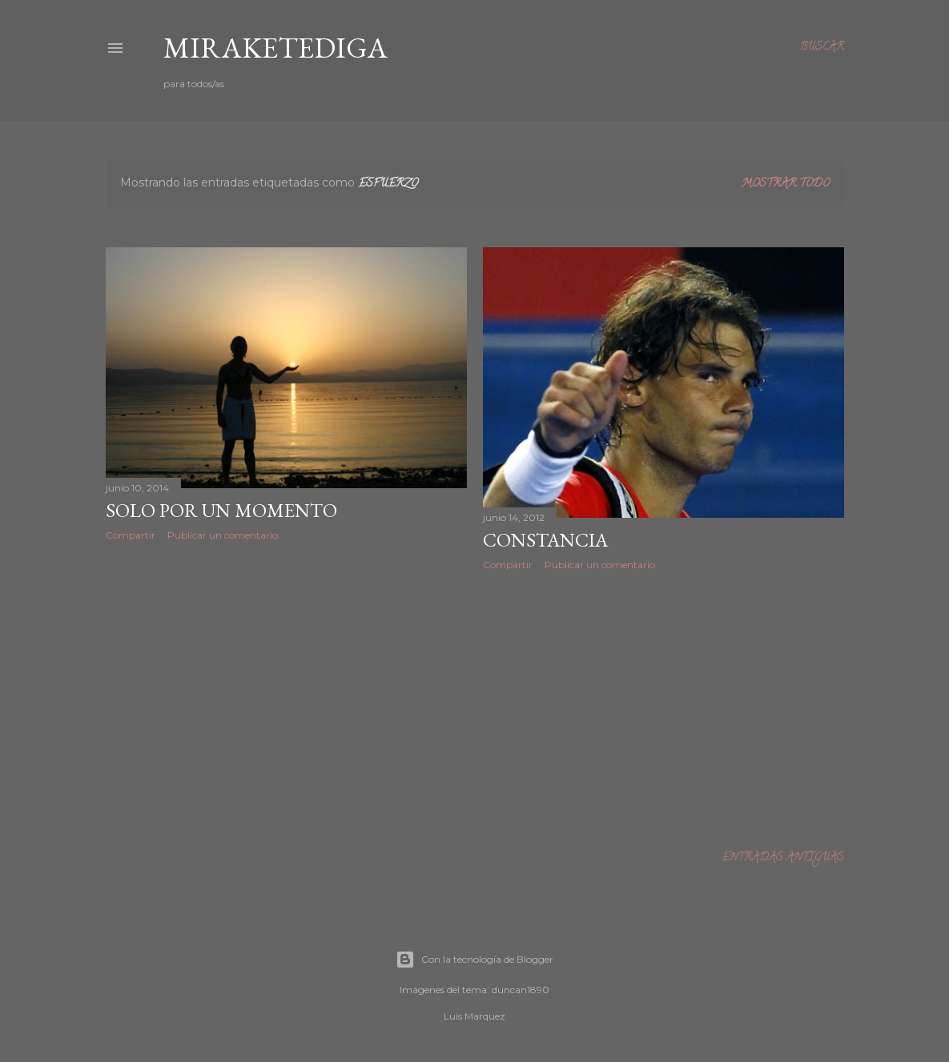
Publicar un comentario (222, 535)
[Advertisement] (286, 693)
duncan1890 (520, 990)
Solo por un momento (221, 510)
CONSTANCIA (545, 539)
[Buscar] (821, 48)
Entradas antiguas (783, 858)
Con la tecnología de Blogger (474, 959)
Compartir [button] (130, 535)
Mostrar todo (786, 184)
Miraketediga (275, 47)
